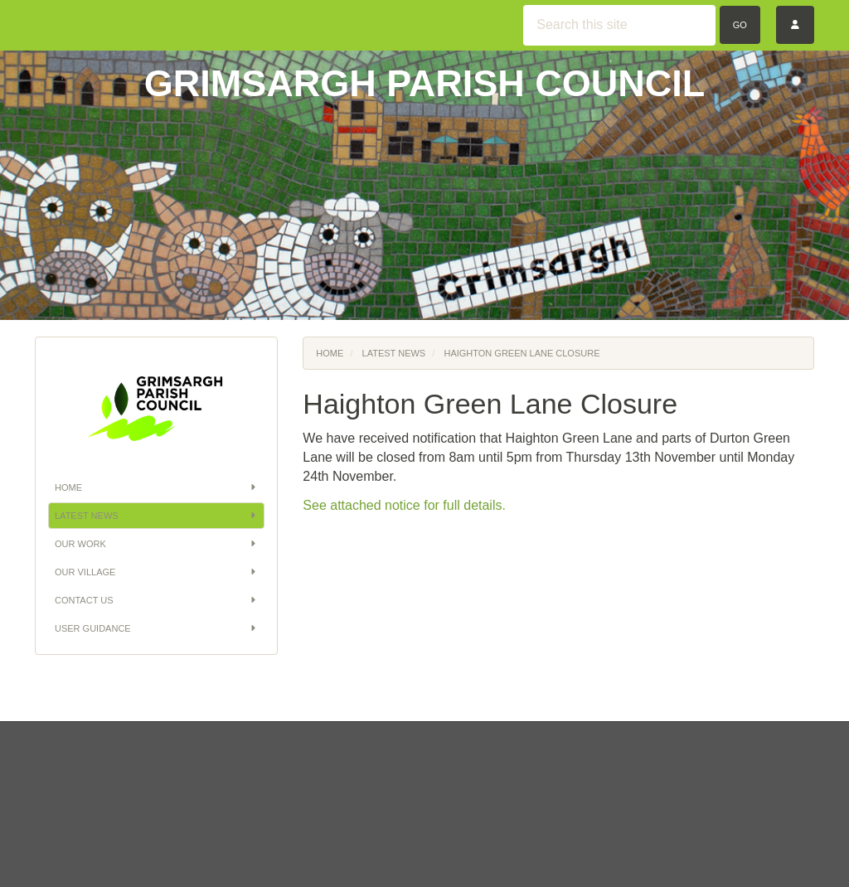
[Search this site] (619, 25)
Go (740, 25)
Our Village (156, 572)
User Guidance (156, 628)
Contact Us (156, 600)
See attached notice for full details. (404, 505)
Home (156, 487)
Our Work (156, 544)
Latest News (156, 516)
